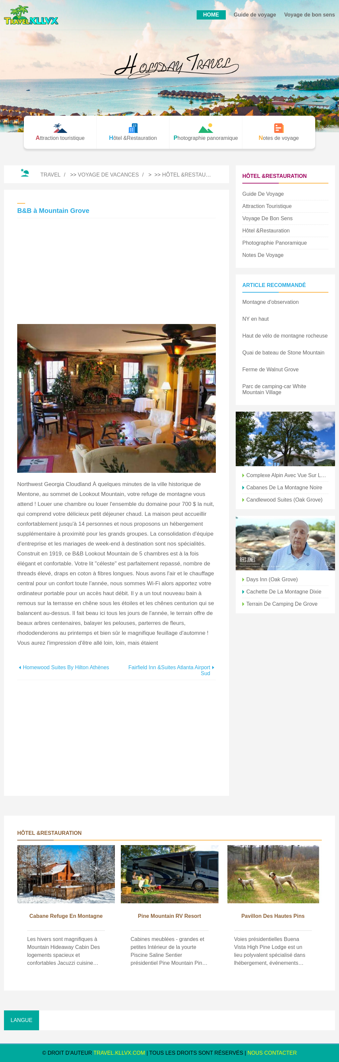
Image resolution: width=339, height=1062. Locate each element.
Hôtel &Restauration (193, 175)
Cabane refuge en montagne (66, 916)
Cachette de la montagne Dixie (283, 591)
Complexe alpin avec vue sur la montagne (287, 475)
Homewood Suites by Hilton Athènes (66, 667)
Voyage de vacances (108, 175)
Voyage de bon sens (309, 15)
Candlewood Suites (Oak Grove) (284, 500)
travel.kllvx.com (119, 1053)
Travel (50, 175)
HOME (211, 15)
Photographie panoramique (274, 243)
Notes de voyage (263, 255)
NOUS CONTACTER (272, 1053)
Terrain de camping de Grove (281, 604)
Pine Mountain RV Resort (169, 916)
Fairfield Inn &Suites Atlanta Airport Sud (169, 670)
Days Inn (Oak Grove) (272, 579)
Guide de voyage (255, 15)
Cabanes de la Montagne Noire (284, 487)
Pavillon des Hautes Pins (273, 916)
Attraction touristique (267, 206)
